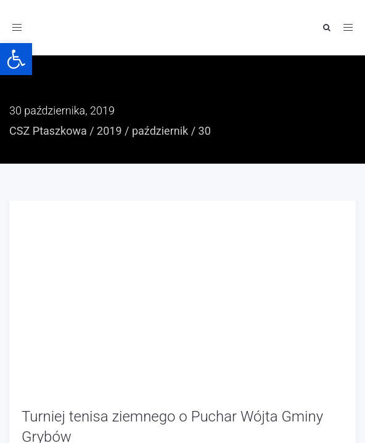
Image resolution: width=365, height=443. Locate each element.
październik (160, 130)
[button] (16, 59)
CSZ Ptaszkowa (48, 130)
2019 (109, 130)
